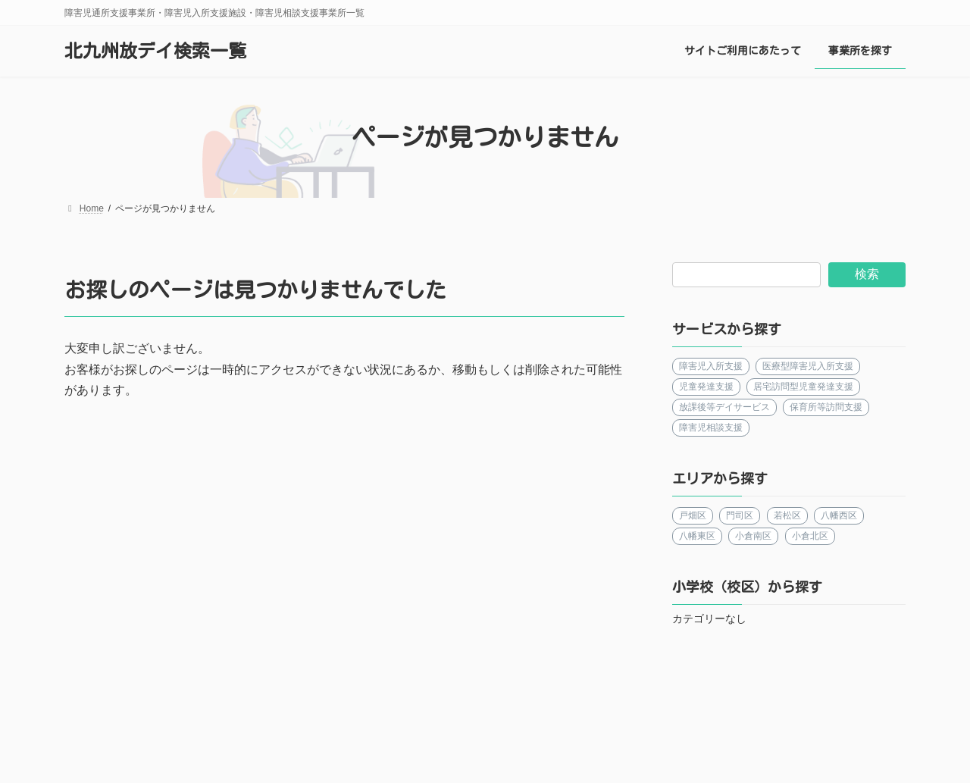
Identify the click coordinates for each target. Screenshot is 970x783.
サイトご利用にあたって (250, 715)
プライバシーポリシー (577, 715)
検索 (867, 274)
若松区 (787, 515)
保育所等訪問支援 (826, 407)
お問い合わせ (699, 715)
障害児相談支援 (711, 427)
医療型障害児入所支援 (808, 366)
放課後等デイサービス (724, 407)
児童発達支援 (706, 386)
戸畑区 (692, 515)
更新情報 (467, 715)
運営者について (119, 715)
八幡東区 (697, 536)
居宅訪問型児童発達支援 (804, 386)
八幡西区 (839, 515)
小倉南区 (754, 536)
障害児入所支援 (711, 366)
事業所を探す (377, 715)
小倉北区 (810, 536)
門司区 (740, 515)
